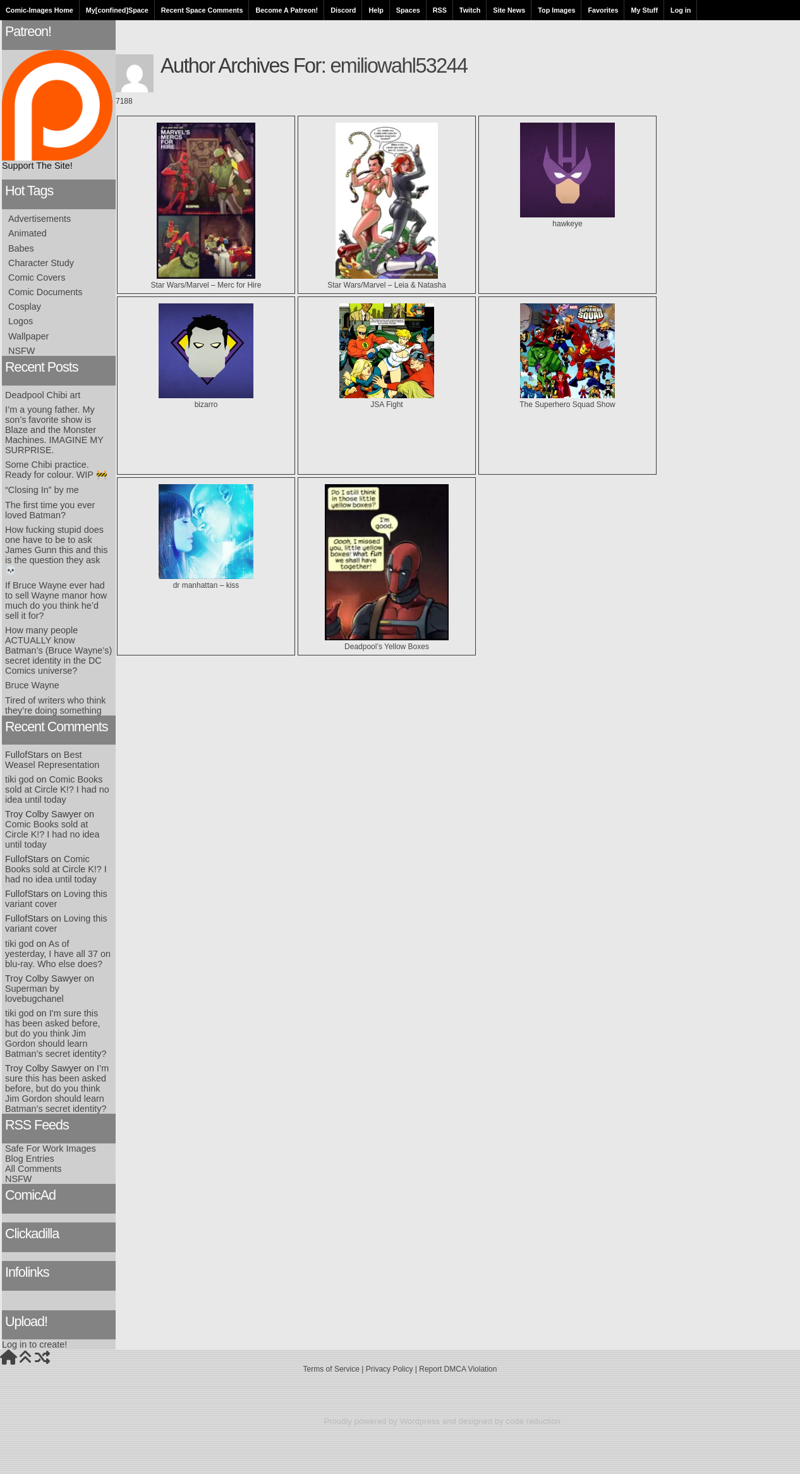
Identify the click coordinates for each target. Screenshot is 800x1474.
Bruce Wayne (32, 685)
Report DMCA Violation (458, 1369)
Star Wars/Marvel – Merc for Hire (206, 280)
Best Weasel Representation (52, 760)
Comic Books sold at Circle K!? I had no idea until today (57, 789)
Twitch (469, 10)
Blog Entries (29, 1159)
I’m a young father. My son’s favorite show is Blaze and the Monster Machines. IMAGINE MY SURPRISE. (54, 430)
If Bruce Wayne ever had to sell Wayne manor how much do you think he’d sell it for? (56, 600)
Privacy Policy (389, 1369)
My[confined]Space (117, 10)
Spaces (408, 10)
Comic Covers (36, 277)
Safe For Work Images (50, 1148)
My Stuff (644, 10)
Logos (20, 321)
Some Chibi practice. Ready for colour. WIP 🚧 (56, 470)
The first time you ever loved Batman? (50, 510)
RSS (440, 10)
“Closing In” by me (42, 490)
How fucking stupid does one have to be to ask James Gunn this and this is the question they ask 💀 (56, 550)
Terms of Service (331, 1369)
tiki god (19, 779)
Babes (21, 248)
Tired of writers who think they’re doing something (55, 705)
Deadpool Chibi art (42, 395)
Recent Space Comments (202, 10)
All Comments (33, 1169)
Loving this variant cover (56, 899)
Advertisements (39, 219)
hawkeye (567, 219)
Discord (343, 10)
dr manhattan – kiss (206, 581)
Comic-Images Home (39, 10)
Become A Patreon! (286, 10)
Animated (27, 233)
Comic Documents (45, 292)
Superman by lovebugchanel (34, 994)
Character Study (41, 263)
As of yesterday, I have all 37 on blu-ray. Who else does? (58, 954)
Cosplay (24, 307)
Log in (680, 10)
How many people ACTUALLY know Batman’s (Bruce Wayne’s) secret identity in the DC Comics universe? (58, 650)
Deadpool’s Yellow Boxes (387, 642)
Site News (509, 10)
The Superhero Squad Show (567, 400)
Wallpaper (28, 336)
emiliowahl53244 (398, 65)
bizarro (206, 400)
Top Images (556, 10)
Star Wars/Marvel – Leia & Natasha (386, 280)
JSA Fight (386, 400)
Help (375, 10)
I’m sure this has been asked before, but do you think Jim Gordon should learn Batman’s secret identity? (56, 1033)
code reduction (533, 1421)
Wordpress (420, 1421)
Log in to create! (34, 1344)
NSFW (21, 351)
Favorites (603, 10)
